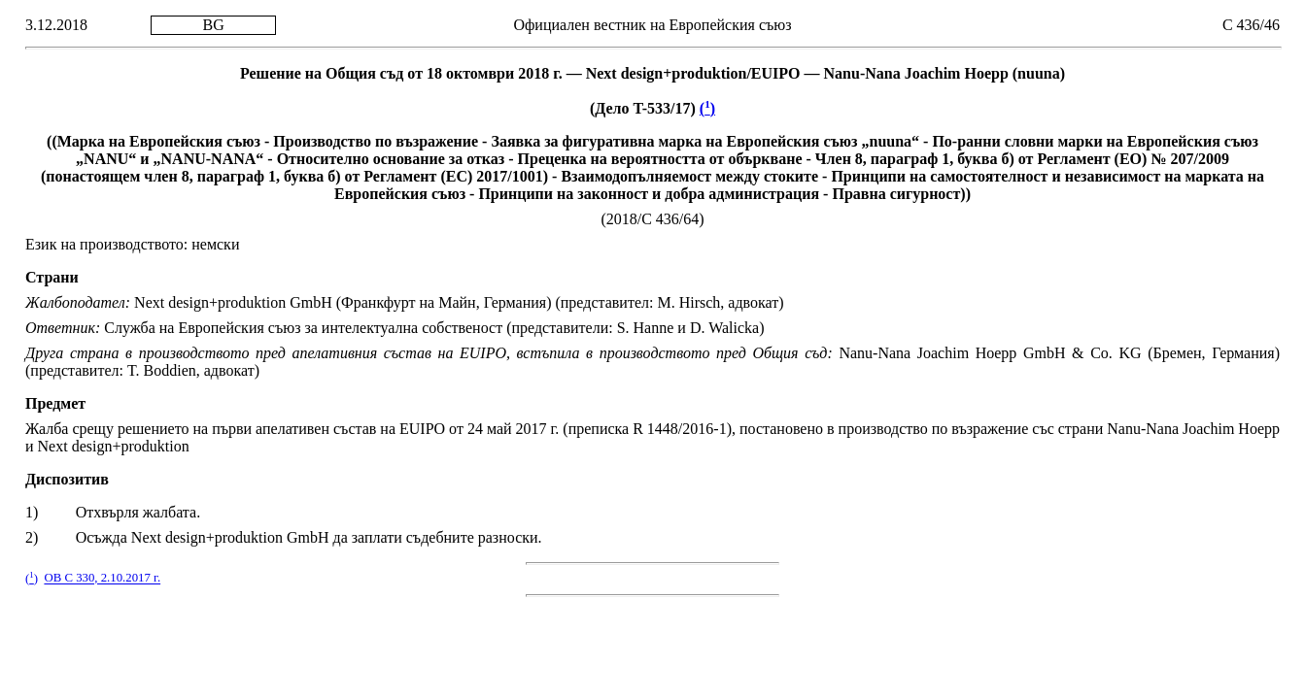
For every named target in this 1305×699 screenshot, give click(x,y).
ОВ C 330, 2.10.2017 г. (102, 578)
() (707, 108)
